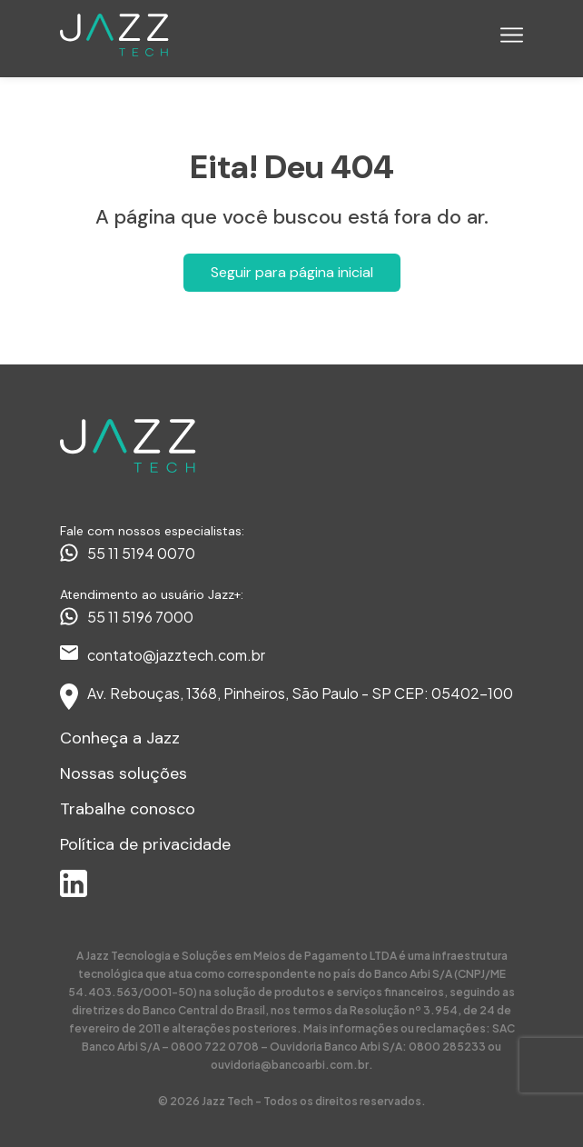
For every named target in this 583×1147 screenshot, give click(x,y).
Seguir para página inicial (292, 272)
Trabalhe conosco (127, 809)
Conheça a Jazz (120, 738)
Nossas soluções (123, 773)
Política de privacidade (145, 844)
